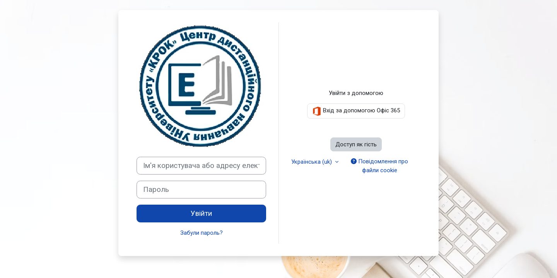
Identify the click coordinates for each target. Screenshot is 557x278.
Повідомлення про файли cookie (379, 166)
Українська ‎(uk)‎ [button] (312, 161)
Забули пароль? (201, 232)
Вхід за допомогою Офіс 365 (356, 111)
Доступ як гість (356, 144)
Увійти (201, 213)
